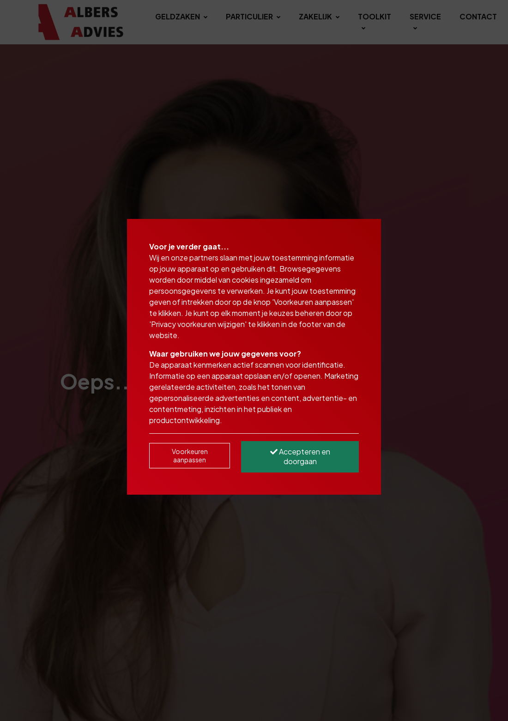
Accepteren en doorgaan (300, 456)
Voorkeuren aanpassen (190, 455)
